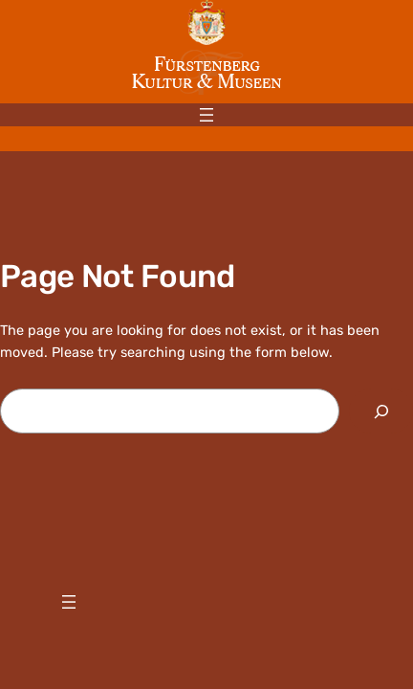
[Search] (381, 411)
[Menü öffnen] (206, 114)
